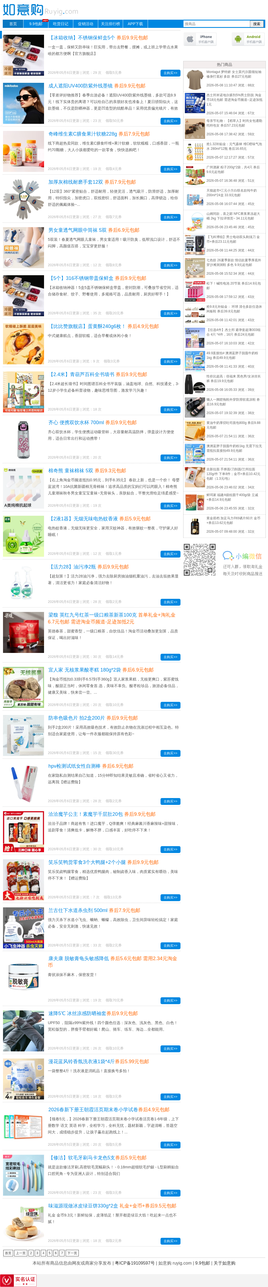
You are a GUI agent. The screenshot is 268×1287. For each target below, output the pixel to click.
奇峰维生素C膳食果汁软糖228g (99, 134)
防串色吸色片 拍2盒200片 (93, 718)
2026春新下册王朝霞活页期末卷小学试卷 (109, 1109)
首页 (13, 24)
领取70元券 (115, 1000)
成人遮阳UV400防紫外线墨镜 (96, 86)
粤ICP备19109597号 (135, 1263)
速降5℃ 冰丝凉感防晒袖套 (93, 1013)
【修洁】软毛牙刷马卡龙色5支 (97, 1157)
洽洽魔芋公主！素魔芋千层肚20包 (102, 814)
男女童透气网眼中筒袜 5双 (93, 230)
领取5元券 (114, 73)
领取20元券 (115, 313)
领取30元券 (115, 753)
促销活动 (85, 24)
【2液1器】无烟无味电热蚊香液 (99, 518)
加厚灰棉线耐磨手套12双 (92, 182)
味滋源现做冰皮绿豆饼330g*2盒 (112, 1206)
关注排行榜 (110, 24)
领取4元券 (114, 169)
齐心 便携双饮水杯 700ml (92, 422)
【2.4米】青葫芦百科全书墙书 (97, 374)
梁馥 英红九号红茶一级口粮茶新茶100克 (112, 618)
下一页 (72, 1253)
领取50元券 (115, 121)
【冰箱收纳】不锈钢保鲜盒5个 (98, 37)
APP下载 (135, 24)
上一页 (21, 1253)
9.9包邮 (38, 23)
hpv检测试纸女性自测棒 (90, 766)
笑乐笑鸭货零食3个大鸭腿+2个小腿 (103, 862)
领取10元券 (115, 705)
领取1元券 (114, 554)
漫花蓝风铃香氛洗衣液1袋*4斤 (98, 1061)
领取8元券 (114, 265)
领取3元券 (112, 361)
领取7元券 (114, 217)
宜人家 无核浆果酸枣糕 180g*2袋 (101, 670)
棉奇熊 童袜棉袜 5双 (87, 470)
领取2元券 (114, 602)
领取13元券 (113, 897)
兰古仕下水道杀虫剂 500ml (94, 910)
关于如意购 (224, 1263)
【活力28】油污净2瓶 (88, 567)
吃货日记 (60, 24)
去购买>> (170, 73)
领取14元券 (115, 657)
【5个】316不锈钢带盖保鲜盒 (97, 278)
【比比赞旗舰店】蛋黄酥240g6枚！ (103, 326)
